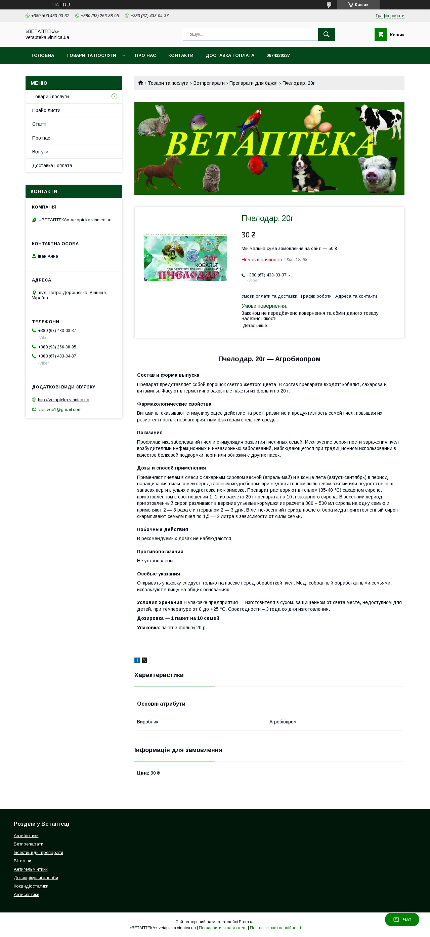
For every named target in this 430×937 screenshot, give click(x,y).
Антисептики (26, 894)
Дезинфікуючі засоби (36, 877)
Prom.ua (247, 922)
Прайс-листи (46, 110)
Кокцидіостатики (31, 886)
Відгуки (40, 151)
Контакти (181, 55)
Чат (402, 919)
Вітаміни (22, 860)
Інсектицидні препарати (38, 852)
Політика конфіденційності (275, 928)
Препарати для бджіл (253, 83)
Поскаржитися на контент (223, 928)
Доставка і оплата (230, 55)
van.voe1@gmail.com (60, 409)
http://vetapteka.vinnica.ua (63, 399)
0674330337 (278, 55)
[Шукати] (326, 34)
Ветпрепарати (209, 83)
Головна (43, 55)
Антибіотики (26, 835)
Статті (39, 124)
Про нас (145, 55)
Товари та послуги (91, 55)
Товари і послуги (50, 96)
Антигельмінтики (31, 869)
